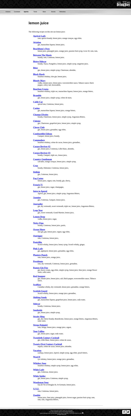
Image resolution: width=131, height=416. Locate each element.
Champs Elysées (40, 114)
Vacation (37, 350)
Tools (35, 12)
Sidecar (36, 304)
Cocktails (17, 12)
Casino (36, 108)
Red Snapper (39, 276)
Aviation (37, 42)
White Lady (38, 369)
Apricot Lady (39, 36)
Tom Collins (38, 331)
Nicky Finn (38, 223)
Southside (37, 310)
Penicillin (37, 242)
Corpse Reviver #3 (41, 153)
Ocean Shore (39, 229)
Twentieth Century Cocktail (46, 338)
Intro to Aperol (40, 191)
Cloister (37, 121)
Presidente (38, 261)
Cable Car (38, 102)
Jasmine (37, 197)
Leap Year (38, 210)
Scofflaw (37, 284)
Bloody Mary (39, 80)
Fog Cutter (38, 178)
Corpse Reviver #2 (41, 146)
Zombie (36, 395)
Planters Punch (40, 255)
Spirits (26, 12)
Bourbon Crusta (40, 89)
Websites (62, 12)
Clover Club (39, 127)
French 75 (37, 185)
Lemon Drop (39, 217)
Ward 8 (36, 357)
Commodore (39, 140)
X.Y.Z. (36, 389)
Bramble (37, 95)
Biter (35, 68)
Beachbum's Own (41, 49)
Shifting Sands (40, 297)
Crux (35, 165)
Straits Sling (39, 316)
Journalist (38, 204)
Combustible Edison (42, 134)
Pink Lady (38, 248)
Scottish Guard (40, 291)
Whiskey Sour (39, 363)
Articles (7, 12)
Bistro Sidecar (39, 61)
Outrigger (37, 236)
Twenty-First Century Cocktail (47, 344)
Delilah (36, 172)
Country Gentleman (42, 159)
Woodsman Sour (41, 382)
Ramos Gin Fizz (40, 268)
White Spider (39, 376)
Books (53, 12)
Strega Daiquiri (40, 325)
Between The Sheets (42, 55)
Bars (44, 12)
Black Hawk (39, 74)
